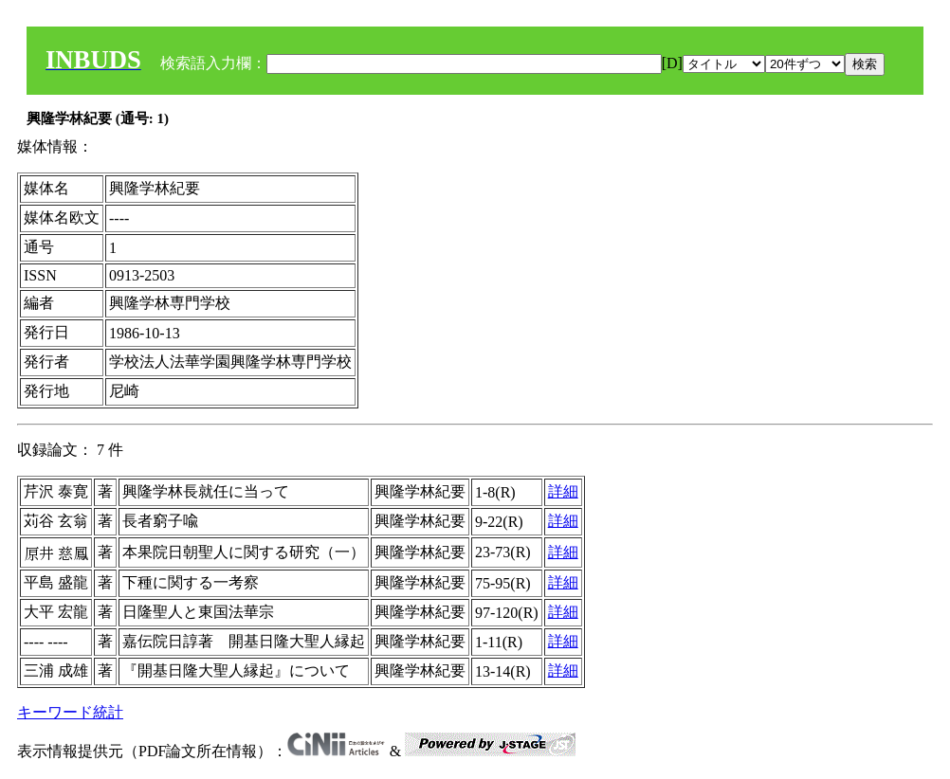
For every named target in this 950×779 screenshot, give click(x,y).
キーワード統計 (70, 712)
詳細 (563, 491)
